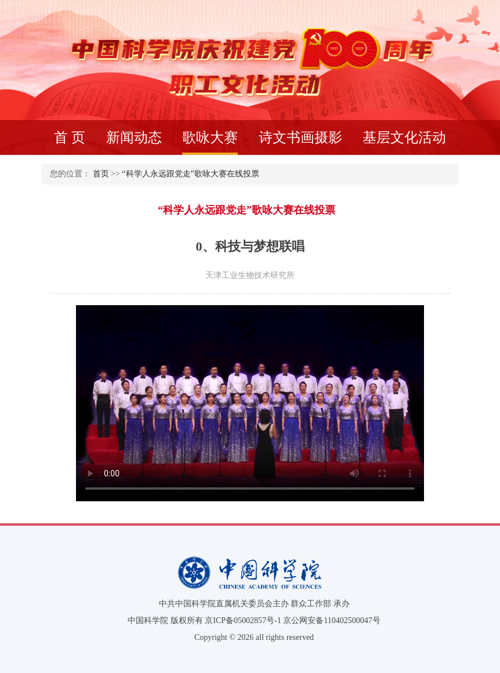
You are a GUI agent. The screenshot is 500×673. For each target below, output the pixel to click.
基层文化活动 (404, 137)
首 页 (69, 137)
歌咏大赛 (210, 142)
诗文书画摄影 (300, 137)
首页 (101, 173)
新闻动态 (134, 137)
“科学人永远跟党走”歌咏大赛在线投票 (190, 173)
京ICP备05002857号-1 (243, 620)
